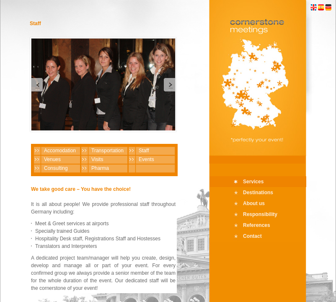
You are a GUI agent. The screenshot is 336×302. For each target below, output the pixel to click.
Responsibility (260, 214)
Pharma (100, 168)
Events (146, 159)
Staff (144, 151)
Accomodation (60, 151)
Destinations (258, 192)
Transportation (107, 151)
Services (253, 182)
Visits (97, 159)
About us (254, 203)
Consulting (56, 168)
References (256, 225)
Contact (252, 236)
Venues (52, 159)
